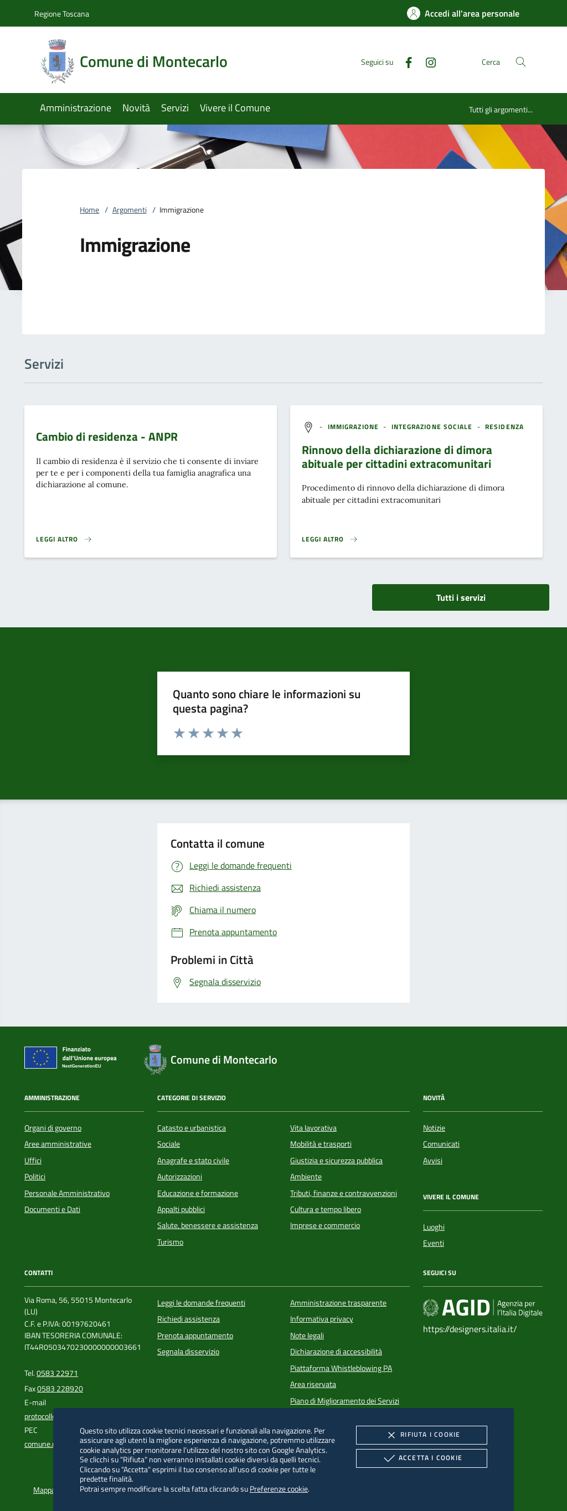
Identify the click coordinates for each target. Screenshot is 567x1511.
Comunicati (441, 1144)
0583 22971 (57, 1373)
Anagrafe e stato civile (193, 1160)
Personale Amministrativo (67, 1193)
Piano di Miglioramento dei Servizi (344, 1401)
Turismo (170, 1242)
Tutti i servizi (461, 597)
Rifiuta (421, 1435)
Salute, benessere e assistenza (207, 1225)
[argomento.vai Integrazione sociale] (433, 426)
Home (89, 210)
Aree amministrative (57, 1144)
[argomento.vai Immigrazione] (354, 426)
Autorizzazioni (179, 1176)
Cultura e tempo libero (325, 1209)
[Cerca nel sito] (521, 62)
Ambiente (306, 1176)
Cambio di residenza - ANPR (107, 436)
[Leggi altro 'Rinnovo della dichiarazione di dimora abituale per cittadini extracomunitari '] (330, 539)
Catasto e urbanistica (191, 1128)
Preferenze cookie (279, 1488)
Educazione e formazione (197, 1193)
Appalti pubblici (181, 1209)
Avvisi (432, 1160)
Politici (34, 1176)
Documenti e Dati (52, 1209)
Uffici (33, 1160)
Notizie (434, 1128)
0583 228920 (60, 1389)
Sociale (168, 1144)
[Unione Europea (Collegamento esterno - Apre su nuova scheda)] (73, 1059)
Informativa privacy (321, 1319)
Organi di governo (52, 1128)
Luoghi (434, 1227)
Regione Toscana (61, 13)
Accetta (421, 1458)
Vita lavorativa (313, 1128)
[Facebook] (404, 61)
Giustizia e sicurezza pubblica (336, 1160)
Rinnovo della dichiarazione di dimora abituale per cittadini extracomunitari (397, 456)
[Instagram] (426, 61)
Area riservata (313, 1384)
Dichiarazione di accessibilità (336, 1351)
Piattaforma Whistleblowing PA (341, 1368)
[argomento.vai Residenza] (504, 426)
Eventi (433, 1243)
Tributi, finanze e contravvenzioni (343, 1193)
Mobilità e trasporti (321, 1144)
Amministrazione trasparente (338, 1303)
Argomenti (129, 210)
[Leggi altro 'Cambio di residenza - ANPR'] (64, 539)
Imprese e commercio (325, 1225)
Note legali (307, 1335)
